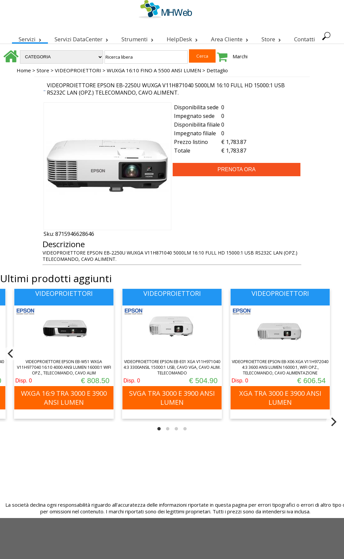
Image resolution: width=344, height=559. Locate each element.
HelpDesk (182, 38)
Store (271, 38)
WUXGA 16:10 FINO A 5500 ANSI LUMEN (154, 70)
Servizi (30, 38)
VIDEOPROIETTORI (78, 70)
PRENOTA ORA (237, 169)
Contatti (304, 39)
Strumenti (137, 38)
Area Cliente (229, 38)
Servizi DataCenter (81, 38)
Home (24, 70)
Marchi (240, 56)
